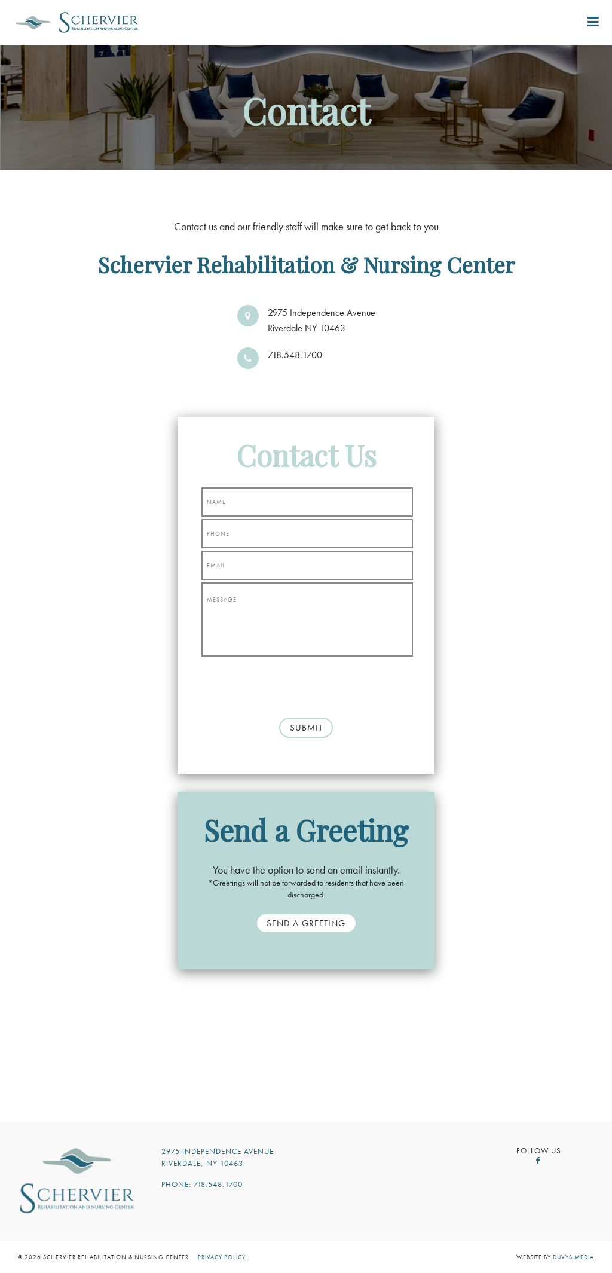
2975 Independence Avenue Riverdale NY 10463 (321, 320)
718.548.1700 (295, 355)
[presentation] (306, 682)
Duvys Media (573, 1257)
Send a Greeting (306, 923)
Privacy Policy (222, 1257)
